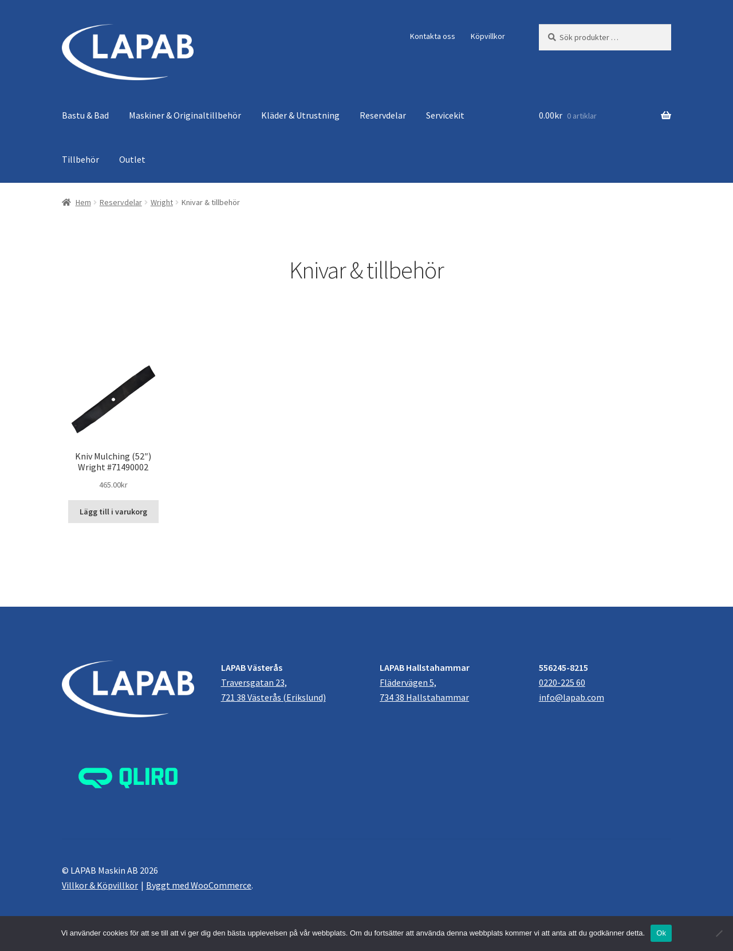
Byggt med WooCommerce (198, 885)
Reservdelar (383, 115)
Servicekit (445, 115)
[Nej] (718, 933)
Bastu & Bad (85, 115)
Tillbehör (80, 159)
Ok (661, 933)
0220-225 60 (562, 682)
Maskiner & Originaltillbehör (185, 115)
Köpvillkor (488, 36)
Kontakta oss (432, 36)
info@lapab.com (571, 697)
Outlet (132, 159)
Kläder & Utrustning (300, 115)
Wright (162, 202)
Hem (83, 202)
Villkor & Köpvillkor (100, 885)
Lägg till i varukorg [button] (113, 511)
